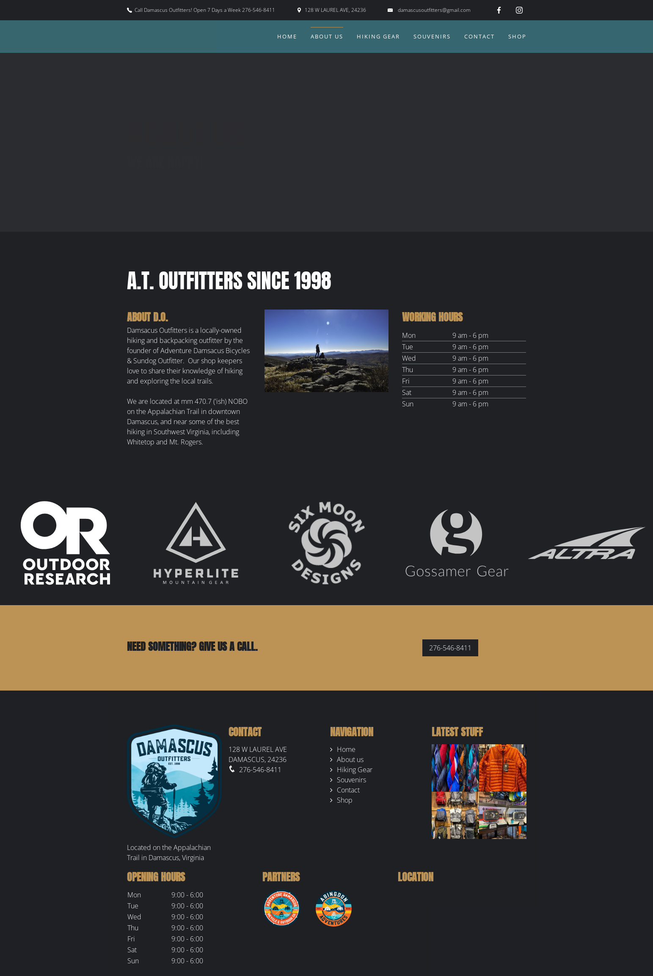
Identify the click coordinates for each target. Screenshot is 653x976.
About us (327, 36)
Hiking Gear (378, 36)
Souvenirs (432, 36)
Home (287, 36)
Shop (517, 36)
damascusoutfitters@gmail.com (434, 10)
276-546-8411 (450, 647)
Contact (479, 36)
